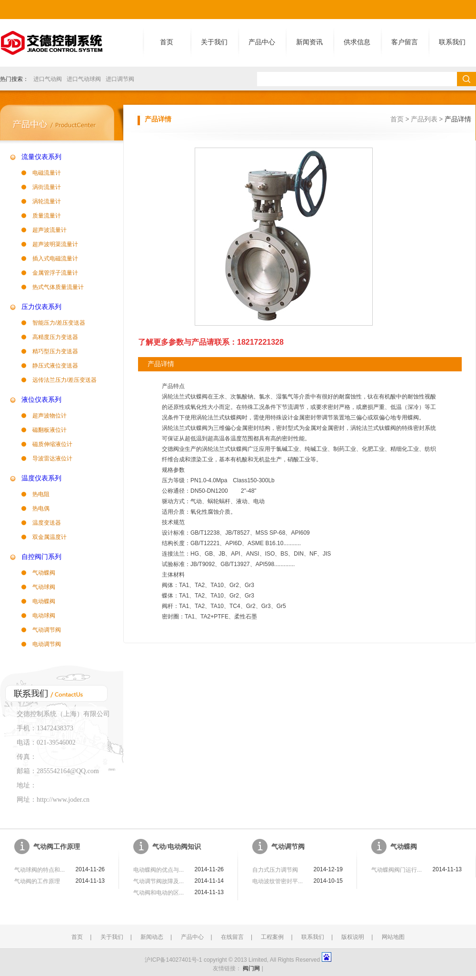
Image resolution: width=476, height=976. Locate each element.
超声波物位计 (49, 415)
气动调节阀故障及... (158, 881)
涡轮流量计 (46, 201)
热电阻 (41, 494)
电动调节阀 (46, 644)
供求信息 (357, 42)
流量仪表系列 (41, 156)
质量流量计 (46, 215)
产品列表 (424, 119)
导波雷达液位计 (52, 458)
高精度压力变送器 (55, 337)
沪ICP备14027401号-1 (173, 959)
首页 (166, 42)
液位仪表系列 (41, 399)
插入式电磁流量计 (55, 258)
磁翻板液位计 (49, 430)
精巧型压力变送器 (55, 351)
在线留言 (232, 937)
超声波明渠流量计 (55, 244)
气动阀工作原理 (56, 846)
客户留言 (404, 42)
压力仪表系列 (41, 306)
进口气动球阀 (84, 79)
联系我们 (452, 42)
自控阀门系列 (41, 556)
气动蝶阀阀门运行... (396, 869)
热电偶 (41, 508)
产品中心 (261, 42)
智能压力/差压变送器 (58, 322)
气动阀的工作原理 (37, 881)
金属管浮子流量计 (55, 272)
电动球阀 (43, 615)
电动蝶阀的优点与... (158, 869)
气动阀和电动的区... (158, 892)
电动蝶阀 (43, 601)
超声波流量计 (49, 230)
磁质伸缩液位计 (52, 444)
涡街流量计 (46, 187)
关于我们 (214, 42)
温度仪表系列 (41, 478)
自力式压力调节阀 (275, 869)
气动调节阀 (46, 630)
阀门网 (251, 968)
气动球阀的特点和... (39, 869)
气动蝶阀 (43, 572)
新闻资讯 (309, 42)
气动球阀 (43, 587)
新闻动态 (151, 937)
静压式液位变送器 (55, 365)
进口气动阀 (47, 79)
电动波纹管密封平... (277, 881)
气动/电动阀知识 (176, 846)
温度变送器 (46, 522)
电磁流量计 (46, 172)
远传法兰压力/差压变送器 (64, 380)
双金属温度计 (49, 537)
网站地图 (393, 937)
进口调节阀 (120, 79)
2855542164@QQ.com (68, 771)
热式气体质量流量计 (58, 287)
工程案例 (272, 937)
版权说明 (352, 937)
